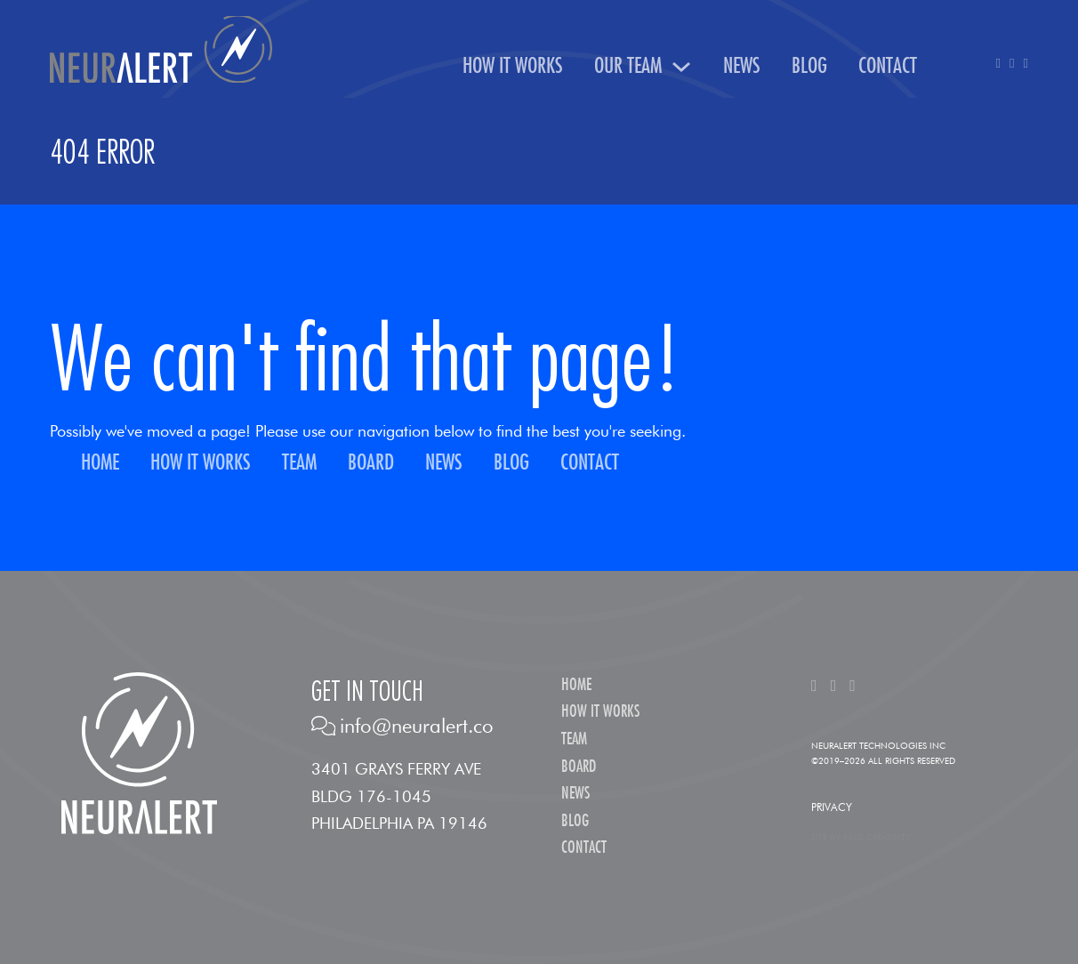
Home (100, 463)
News (741, 66)
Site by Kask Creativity (861, 836)
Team (299, 463)
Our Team (628, 66)
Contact (887, 66)
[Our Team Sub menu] (681, 66)
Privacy (831, 807)
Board (371, 463)
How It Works (513, 66)
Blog (809, 66)
